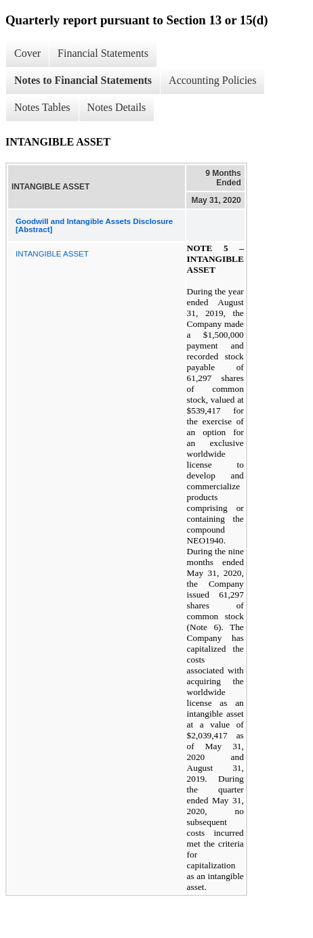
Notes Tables (42, 107)
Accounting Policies (212, 80)
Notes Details (116, 107)
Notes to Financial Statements (83, 80)
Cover (27, 53)
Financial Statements (103, 53)
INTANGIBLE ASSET (52, 254)
